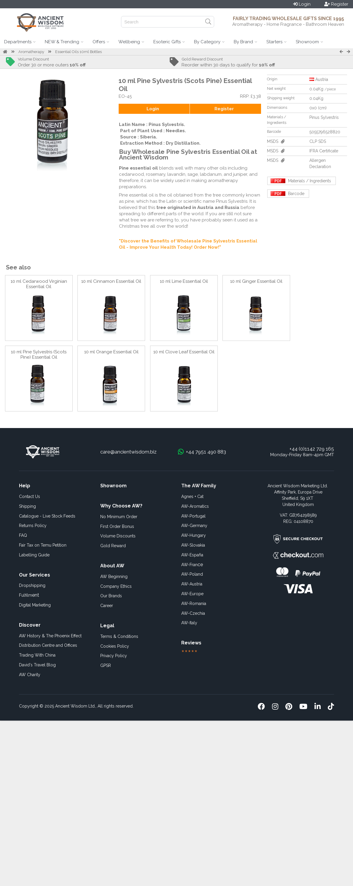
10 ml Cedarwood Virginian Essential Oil (39, 284)
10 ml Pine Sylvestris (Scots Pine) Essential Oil (38, 354)
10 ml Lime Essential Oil (184, 281)
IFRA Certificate (323, 151)
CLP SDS (317, 141)
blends (166, 168)
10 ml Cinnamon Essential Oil (111, 281)
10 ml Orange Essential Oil (111, 352)
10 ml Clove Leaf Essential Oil (183, 352)
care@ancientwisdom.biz (128, 452)
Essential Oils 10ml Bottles (78, 52)
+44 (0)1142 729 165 (312, 449)
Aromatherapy (31, 52)
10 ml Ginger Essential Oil (256, 281)
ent (29, 595)
